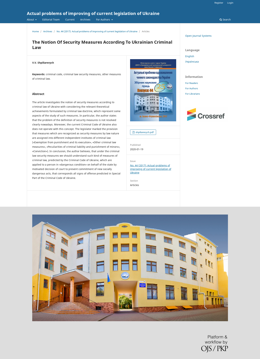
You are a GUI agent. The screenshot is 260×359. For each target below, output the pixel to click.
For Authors (103, 19)
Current (70, 19)
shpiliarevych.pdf (144, 132)
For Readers (191, 83)
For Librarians (192, 93)
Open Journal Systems (198, 35)
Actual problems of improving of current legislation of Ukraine (93, 13)
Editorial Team (51, 19)
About (31, 19)
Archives (85, 19)
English (189, 56)
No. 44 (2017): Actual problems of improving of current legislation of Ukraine (97, 31)
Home (35, 31)
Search (225, 19)
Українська (192, 61)
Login (230, 2)
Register (218, 2)
